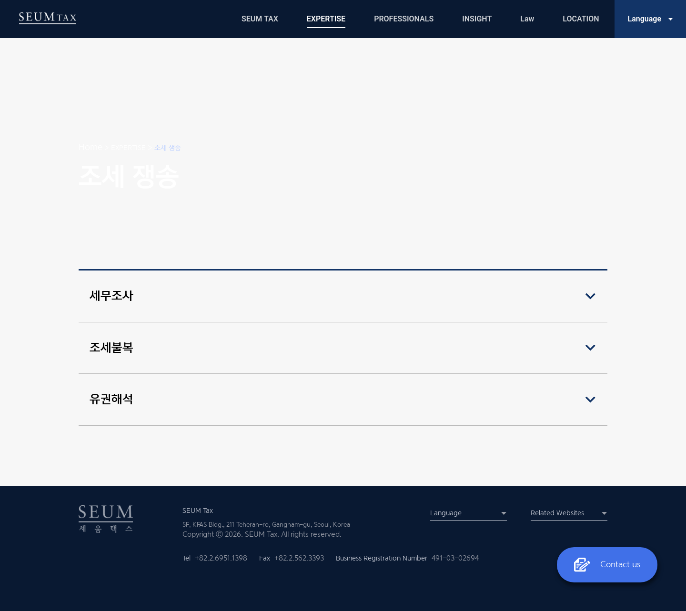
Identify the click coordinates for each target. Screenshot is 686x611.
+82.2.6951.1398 (221, 558)
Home (90, 147)
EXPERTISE (128, 147)
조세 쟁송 (167, 147)
